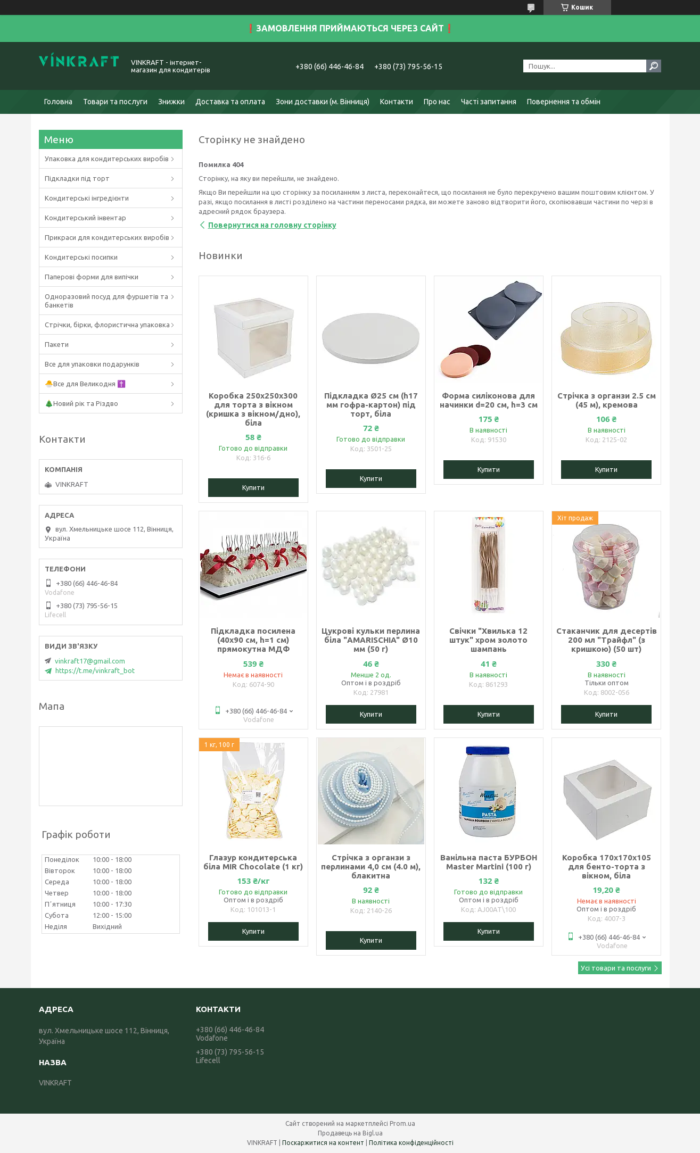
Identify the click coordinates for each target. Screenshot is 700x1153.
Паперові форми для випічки (91, 276)
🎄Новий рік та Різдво (81, 403)
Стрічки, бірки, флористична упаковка (107, 324)
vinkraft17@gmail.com (90, 661)
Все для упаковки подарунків (92, 364)
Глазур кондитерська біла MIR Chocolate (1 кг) (253, 862)
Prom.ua (402, 1123)
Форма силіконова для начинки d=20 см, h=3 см (489, 400)
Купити (253, 487)
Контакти (396, 101)
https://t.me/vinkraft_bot (95, 670)
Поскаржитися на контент (323, 1142)
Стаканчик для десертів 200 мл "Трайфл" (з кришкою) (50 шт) (606, 639)
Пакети (57, 344)
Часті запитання (488, 101)
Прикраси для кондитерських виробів (107, 237)
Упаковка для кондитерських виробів (107, 158)
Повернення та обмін (563, 101)
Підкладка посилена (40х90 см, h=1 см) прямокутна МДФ (253, 639)
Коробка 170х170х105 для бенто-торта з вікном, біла (606, 866)
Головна (58, 101)
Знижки (171, 101)
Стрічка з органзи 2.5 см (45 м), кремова (606, 400)
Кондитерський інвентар (85, 217)
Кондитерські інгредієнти (87, 198)
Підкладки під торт (77, 178)
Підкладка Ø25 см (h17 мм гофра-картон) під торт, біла (371, 404)
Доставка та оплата (230, 101)
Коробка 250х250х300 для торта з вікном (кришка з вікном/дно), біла (253, 409)
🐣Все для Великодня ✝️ (85, 383)
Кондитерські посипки (81, 257)
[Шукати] (653, 66)
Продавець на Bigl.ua (350, 1133)
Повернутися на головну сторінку (272, 225)
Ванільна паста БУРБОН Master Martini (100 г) (488, 862)
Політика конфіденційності (411, 1142)
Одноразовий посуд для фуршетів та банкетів (106, 301)
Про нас (437, 101)
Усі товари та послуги (616, 968)
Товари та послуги (115, 101)
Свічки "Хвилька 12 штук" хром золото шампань (488, 639)
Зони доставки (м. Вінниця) (322, 101)
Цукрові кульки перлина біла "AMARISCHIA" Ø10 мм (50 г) (371, 639)
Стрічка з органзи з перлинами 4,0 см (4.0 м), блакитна (371, 866)
